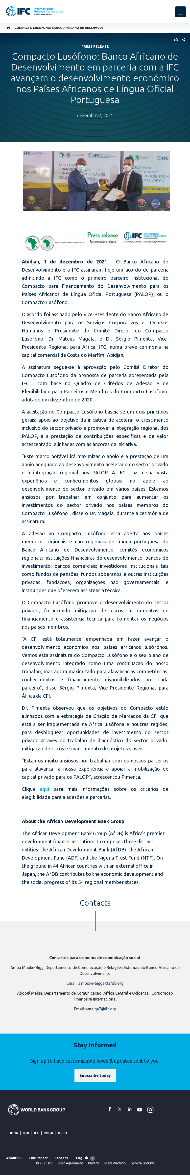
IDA (26, 1133)
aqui (44, 789)
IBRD (14, 1133)
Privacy (93, 1163)
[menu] (180, 11)
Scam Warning (115, 1163)
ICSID (62, 1133)
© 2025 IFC (44, 1163)
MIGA (48, 1133)
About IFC (14, 1158)
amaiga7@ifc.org (101, 1009)
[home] (8, 28)
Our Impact (38, 1158)
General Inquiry (142, 1163)
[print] (174, 40)
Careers (61, 1158)
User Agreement (70, 1163)
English (82, 1158)
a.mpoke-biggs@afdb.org (100, 983)
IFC (36, 1133)
